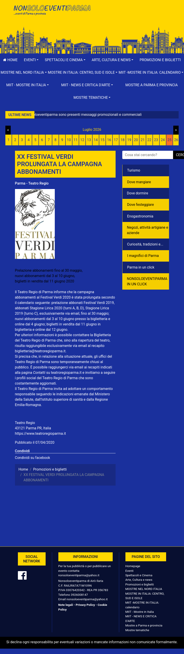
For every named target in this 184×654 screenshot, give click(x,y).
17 (116, 140)
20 (136, 140)
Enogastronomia (140, 216)
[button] (31, 60)
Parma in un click (140, 267)
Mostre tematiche (137, 630)
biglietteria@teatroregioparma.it (40, 351)
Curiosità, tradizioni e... (145, 244)
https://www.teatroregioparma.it (40, 433)
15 (102, 140)
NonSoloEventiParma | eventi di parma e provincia (52, 13)
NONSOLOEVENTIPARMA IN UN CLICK (147, 281)
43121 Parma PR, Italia (33, 428)
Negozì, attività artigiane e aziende (147, 230)
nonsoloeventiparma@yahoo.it (78, 575)
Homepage (132, 566)
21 (143, 140)
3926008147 (79, 594)
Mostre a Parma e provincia (151, 85)
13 (89, 140)
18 (123, 140)
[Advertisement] (132, 18)
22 (149, 140)
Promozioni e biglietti (139, 584)
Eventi (129, 570)
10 (69, 140)
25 (169, 140)
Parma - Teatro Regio (32, 183)
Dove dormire (137, 193)
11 (76, 140)
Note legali (65, 605)
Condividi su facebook (32, 458)
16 (109, 140)
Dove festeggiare (140, 204)
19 (129, 140)
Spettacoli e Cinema (138, 575)
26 (176, 140)
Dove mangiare (139, 182)
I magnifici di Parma (143, 256)
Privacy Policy (85, 605)
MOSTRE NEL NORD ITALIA (143, 589)
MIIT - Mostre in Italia (139, 611)
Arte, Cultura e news (138, 579)
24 (163, 140)
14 (96, 140)
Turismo (133, 170)
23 (156, 140)
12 (82, 140)
